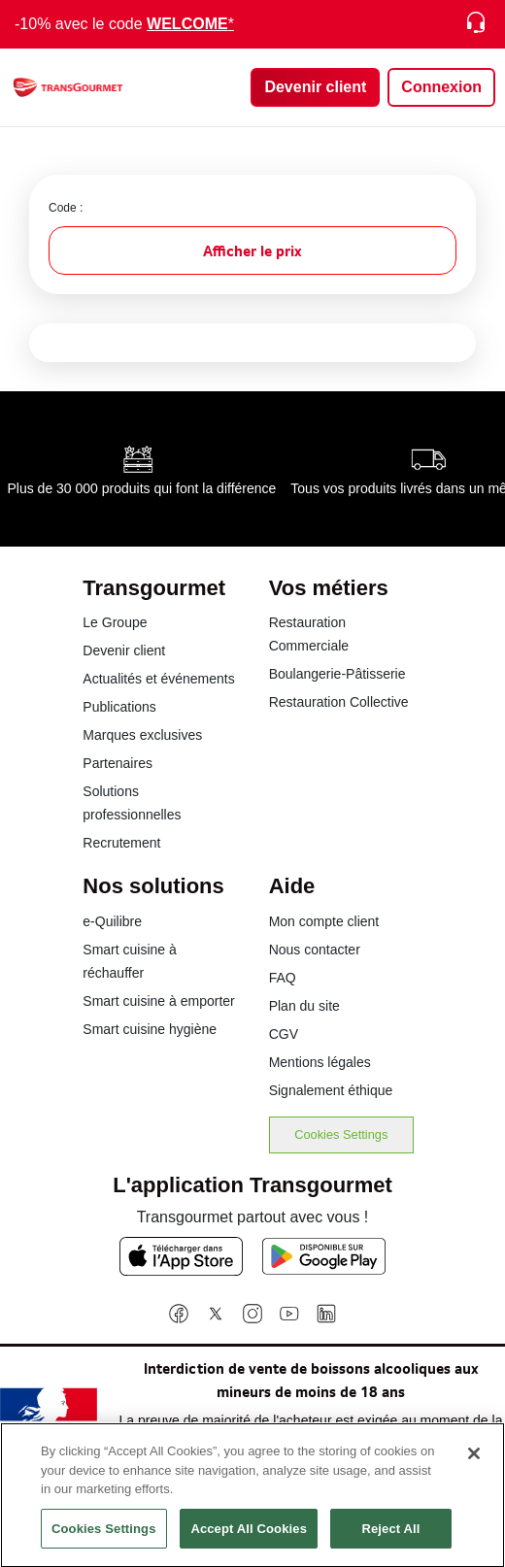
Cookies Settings (340, 1134)
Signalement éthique (331, 1090)
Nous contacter (314, 949)
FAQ (282, 977)
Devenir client (124, 650)
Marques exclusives (142, 735)
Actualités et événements (158, 678)
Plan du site (304, 1006)
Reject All (390, 1542)
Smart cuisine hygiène (150, 1029)
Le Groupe (115, 622)
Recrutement (121, 842)
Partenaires (117, 763)
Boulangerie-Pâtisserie (337, 674)
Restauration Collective (339, 702)
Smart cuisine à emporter (158, 1001)
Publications (119, 707)
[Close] (474, 1467)
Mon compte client (324, 921)
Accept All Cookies (248, 1542)
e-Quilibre (112, 921)
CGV (283, 1034)
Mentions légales (320, 1062)
